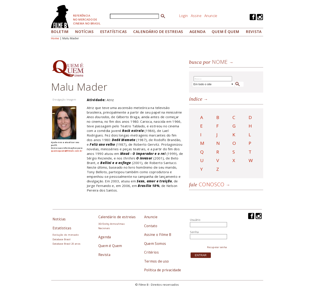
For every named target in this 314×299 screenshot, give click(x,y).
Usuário (195, 220)
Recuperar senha (217, 247)
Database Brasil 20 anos (66, 243)
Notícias (84, 31)
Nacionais (104, 228)
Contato (150, 225)
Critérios (151, 252)
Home (55, 38)
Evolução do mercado (66, 234)
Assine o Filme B (157, 234)
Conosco (207, 184)
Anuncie (210, 15)
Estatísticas (113, 31)
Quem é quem (225, 31)
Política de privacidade (162, 270)
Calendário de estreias (117, 216)
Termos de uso (156, 261)
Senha (194, 232)
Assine (196, 15)
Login (183, 15)
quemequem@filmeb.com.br (66, 151)
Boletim (60, 31)
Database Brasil (62, 239)
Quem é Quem (110, 245)
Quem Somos (155, 243)
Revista (254, 31)
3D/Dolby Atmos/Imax (111, 223)
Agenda (197, 31)
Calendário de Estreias (158, 31)
